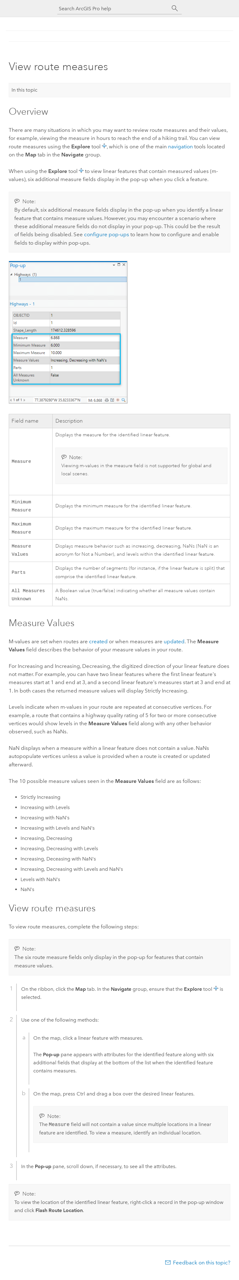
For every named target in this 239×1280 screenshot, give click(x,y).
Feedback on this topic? (201, 1267)
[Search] (175, 8)
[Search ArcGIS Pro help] (113, 8)
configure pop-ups (106, 234)
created (98, 646)
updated (174, 646)
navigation (180, 146)
